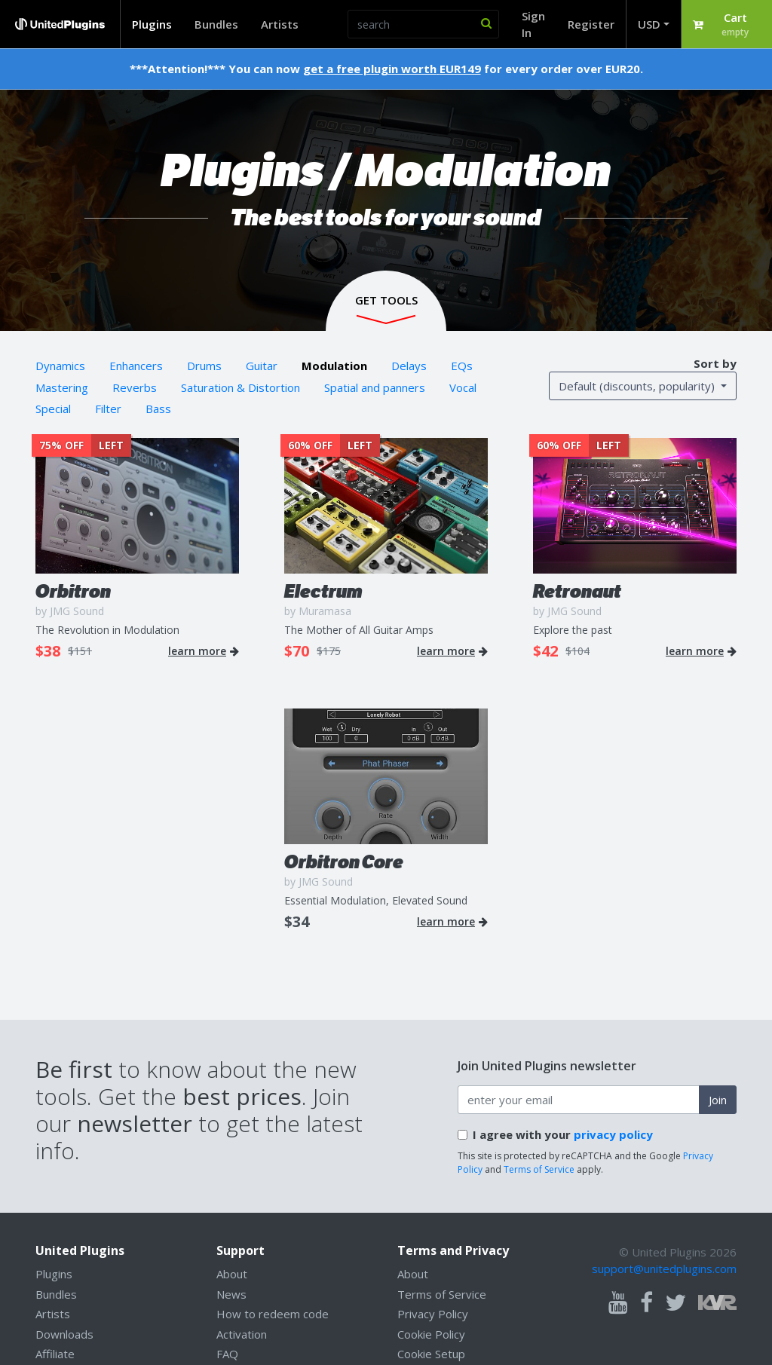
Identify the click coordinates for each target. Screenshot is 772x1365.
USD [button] (649, 24)
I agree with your (563, 1134)
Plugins (152, 24)
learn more (203, 651)
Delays (409, 365)
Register (591, 24)
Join (718, 1099)
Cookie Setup (431, 1353)
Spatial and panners (374, 387)
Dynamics (60, 365)
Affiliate (55, 1353)
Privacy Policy (432, 1313)
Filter (108, 408)
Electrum (323, 591)
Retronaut (577, 591)
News (231, 1294)
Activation (241, 1334)
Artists (280, 24)
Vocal (462, 387)
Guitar (261, 365)
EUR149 (460, 68)
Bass (158, 408)
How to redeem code (272, 1313)
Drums (204, 365)
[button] (727, 24)
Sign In (533, 24)
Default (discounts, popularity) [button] (638, 385)
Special (53, 408)
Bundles (216, 24)
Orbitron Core (343, 862)
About (231, 1273)
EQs (462, 365)
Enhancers (136, 365)
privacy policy (613, 1134)
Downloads (64, 1334)
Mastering (61, 387)
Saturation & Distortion (240, 387)
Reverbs (134, 387)
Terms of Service (539, 1169)
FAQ (227, 1353)
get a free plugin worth (370, 68)
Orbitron (73, 591)
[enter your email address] (579, 1099)
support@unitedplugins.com (664, 1268)
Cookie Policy (431, 1334)
